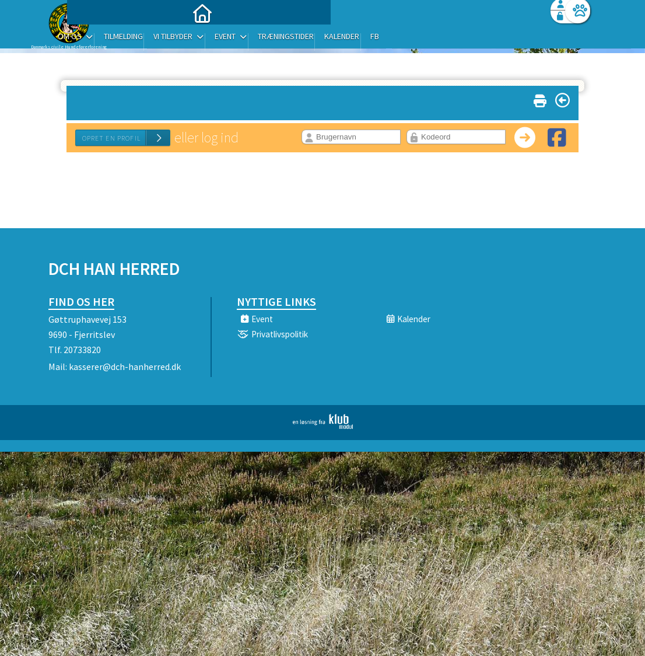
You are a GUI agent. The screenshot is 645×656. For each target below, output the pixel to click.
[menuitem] (121, 39)
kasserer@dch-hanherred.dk (125, 366)
